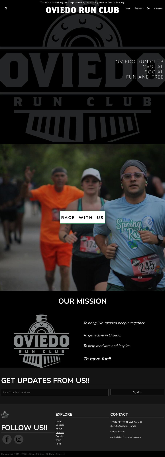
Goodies (60, 424)
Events (59, 436)
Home (59, 421)
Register (139, 8)
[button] (6, 8)
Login (128, 8)
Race (58, 443)
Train (58, 440)
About (59, 428)
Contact (60, 432)
